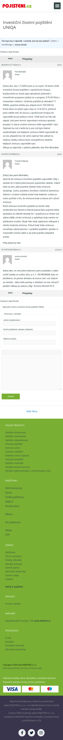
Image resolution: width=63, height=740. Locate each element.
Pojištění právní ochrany (17, 467)
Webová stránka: (9, 339)
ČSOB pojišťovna (14, 497)
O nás (8, 637)
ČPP (7, 534)
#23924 (58, 250)
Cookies (9, 579)
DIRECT (9, 501)
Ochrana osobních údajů (31, 668)
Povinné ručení (12, 447)
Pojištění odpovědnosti (16, 440)
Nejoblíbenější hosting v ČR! (27, 620)
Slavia (8, 492)
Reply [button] (18, 65)
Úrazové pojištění (14, 443)
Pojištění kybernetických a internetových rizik (27, 470)
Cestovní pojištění (14, 451)
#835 (59, 65)
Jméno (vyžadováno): (11, 320)
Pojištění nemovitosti (15, 436)
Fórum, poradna (13, 556)
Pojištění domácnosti (15, 432)
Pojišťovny (10, 552)
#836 (59, 154)
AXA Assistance (14, 488)
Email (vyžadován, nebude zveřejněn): (18, 329)
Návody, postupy (13, 563)
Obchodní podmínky (15, 571)
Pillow (8, 530)
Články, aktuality (13, 560)
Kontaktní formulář (14, 645)
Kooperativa (12, 506)
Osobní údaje (12, 575)
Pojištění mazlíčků (14, 463)
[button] (57, 5)
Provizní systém (13, 603)
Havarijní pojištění (14, 459)
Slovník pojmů (12, 567)
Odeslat (11, 396)
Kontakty (9, 641)
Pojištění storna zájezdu (17, 455)
